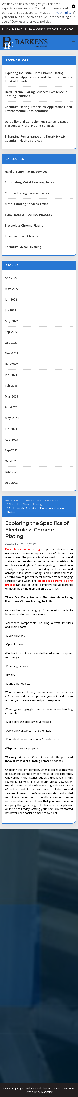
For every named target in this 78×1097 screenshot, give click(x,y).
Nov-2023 (11, 472)
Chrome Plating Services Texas (27, 193)
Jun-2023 (11, 429)
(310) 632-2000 (14, 28)
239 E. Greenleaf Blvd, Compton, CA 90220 (51, 28)
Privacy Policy (62, 13)
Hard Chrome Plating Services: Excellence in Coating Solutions (36, 94)
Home (9, 500)
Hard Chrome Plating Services (26, 171)
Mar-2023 (11, 396)
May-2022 (12, 289)
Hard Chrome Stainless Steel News (37, 500)
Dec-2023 (11, 483)
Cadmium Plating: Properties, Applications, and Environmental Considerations (38, 109)
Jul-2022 (10, 310)
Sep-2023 (11, 450)
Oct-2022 (11, 343)
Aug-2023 (11, 439)
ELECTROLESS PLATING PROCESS (28, 215)
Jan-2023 (11, 375)
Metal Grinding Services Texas (26, 204)
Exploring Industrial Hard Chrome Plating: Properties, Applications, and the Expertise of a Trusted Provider (38, 77)
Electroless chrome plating (22, 549)
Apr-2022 (11, 278)
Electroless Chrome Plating (24, 225)
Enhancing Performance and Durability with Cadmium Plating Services (36, 138)
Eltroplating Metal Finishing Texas (29, 182)
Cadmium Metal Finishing (23, 247)
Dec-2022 (11, 364)
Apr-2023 (11, 407)
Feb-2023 (11, 386)
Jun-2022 (11, 299)
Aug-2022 (11, 321)
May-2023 (12, 418)
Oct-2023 (11, 461)
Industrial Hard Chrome (21, 236)
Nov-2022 (11, 353)
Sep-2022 (11, 332)
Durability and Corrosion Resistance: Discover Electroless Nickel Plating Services (37, 124)
